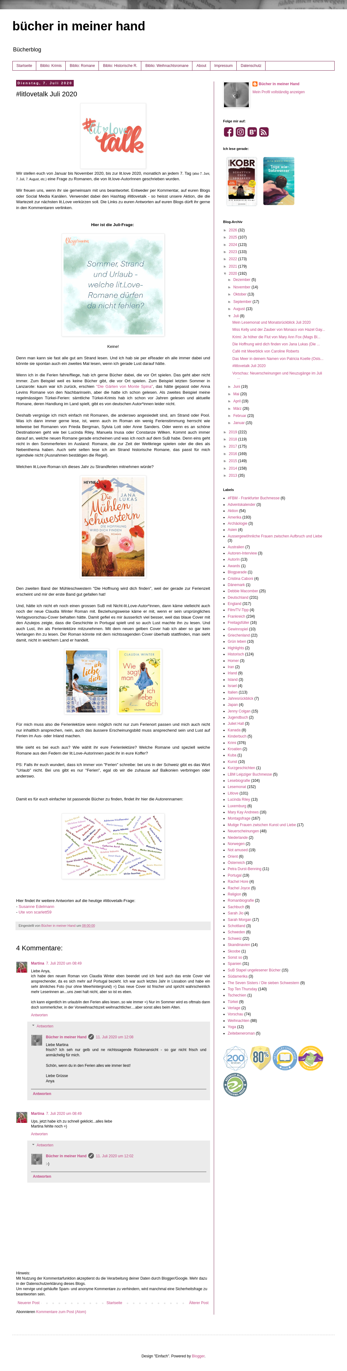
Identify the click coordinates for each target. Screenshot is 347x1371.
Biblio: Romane (82, 66)
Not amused (238, 850)
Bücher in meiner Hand (66, 1037)
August (239, 309)
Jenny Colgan (239, 711)
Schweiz (235, 938)
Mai (236, 394)
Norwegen (236, 844)
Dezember (242, 280)
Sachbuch (236, 907)
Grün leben (237, 641)
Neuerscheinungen (243, 831)
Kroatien (235, 749)
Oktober (240, 294)
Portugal (235, 875)
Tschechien (237, 995)
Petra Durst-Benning (244, 869)
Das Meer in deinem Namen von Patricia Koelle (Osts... (277, 359)
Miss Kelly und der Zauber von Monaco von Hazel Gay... (278, 329)
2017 (233, 446)
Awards (234, 566)
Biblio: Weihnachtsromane (166, 66)
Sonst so (235, 957)
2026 (233, 230)
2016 (233, 454)
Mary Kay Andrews (243, 812)
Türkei (233, 1002)
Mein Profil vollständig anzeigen (279, 92)
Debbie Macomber (243, 591)
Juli (236, 316)
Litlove (233, 793)
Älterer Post (199, 1303)
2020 (233, 273)
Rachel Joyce (239, 888)
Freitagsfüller (238, 622)
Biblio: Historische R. (120, 66)
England (234, 604)
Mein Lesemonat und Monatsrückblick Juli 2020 (271, 322)
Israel (232, 686)
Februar (240, 416)
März (238, 408)
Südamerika (238, 976)
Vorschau (235, 1014)
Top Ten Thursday (242, 989)
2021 (233, 266)
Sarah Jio (236, 913)
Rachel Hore (238, 881)
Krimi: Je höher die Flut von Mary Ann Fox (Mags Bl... (276, 337)
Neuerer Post (29, 1303)
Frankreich (236, 616)
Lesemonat (237, 787)
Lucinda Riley (239, 799)
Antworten (39, 1015)
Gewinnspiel (238, 629)
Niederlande (238, 837)
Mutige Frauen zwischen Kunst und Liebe (262, 825)
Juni (237, 386)
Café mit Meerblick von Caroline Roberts (265, 351)
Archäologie (237, 523)
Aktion (233, 511)
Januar (239, 423)
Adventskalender (241, 504)
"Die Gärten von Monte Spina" (124, 386)
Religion (234, 894)
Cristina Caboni (240, 578)
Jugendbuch (238, 717)
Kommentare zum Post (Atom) (61, 1312)
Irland (232, 673)
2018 (233, 439)
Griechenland (239, 635)
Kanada (234, 730)
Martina (37, 963)
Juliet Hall (236, 723)
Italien (233, 692)
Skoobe (234, 951)
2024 (233, 245)
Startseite (24, 66)
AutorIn (234, 559)
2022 (233, 259)
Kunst (232, 762)
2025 (233, 237)
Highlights (236, 648)
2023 (233, 252)
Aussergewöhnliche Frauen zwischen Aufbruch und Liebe (275, 536)
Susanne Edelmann (36, 906)
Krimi (232, 743)
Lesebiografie (239, 780)
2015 (233, 461)
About (201, 66)
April (237, 401)
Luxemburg (237, 806)
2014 (233, 468)
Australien (236, 547)
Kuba (232, 755)
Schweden (236, 932)
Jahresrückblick (240, 698)
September (243, 302)
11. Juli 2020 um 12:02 (114, 1156)
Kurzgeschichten (241, 768)
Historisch (236, 654)
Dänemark (236, 585)
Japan (233, 705)
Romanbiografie (241, 900)
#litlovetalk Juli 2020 (249, 366)
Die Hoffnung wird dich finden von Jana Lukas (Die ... (276, 344)
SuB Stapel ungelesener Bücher (254, 970)
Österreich (236, 863)
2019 (233, 432)
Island (233, 679)
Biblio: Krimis (51, 66)
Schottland (236, 926)
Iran (231, 667)
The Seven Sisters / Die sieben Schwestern (263, 983)
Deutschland (238, 597)
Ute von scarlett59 (35, 912)
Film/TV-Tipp (238, 610)
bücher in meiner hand (78, 26)
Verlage (234, 1008)
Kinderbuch (237, 736)
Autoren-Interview (242, 553)
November (242, 287)
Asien (232, 530)
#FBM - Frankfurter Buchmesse (253, 498)
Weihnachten (238, 1020)
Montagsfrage (239, 818)
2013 (233, 475)
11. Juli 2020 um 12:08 (114, 1037)
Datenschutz (251, 66)
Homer (233, 661)
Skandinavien (239, 945)
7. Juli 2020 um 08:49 (64, 963)
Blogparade (237, 572)
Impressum (223, 66)
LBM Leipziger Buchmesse (250, 774)
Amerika (234, 517)
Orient (233, 856)
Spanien (234, 963)
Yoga (232, 1027)
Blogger (198, 1356)
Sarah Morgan (239, 920)
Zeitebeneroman (241, 1033)
